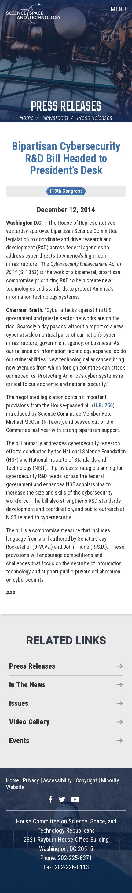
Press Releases (66, 107)
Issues (18, 703)
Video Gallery (29, 722)
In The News (27, 684)
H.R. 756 (103, 405)
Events (19, 740)
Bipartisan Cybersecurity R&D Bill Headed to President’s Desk (66, 158)
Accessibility (57, 780)
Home (27, 117)
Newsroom (55, 117)
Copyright (86, 780)
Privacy (31, 780)
